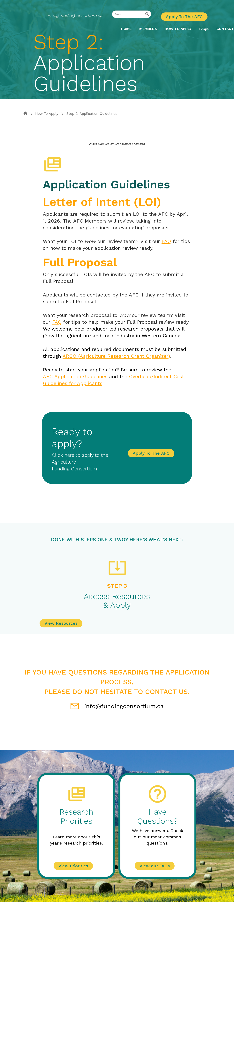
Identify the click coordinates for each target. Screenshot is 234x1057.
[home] (70, 29)
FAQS (204, 29)
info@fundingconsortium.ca (75, 15)
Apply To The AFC (184, 16)
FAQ (166, 241)
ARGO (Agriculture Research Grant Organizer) (116, 356)
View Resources (61, 623)
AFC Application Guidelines (75, 376)
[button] (178, 29)
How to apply (178, 29)
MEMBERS (148, 29)
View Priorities (73, 865)
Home (126, 29)
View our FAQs (155, 865)
